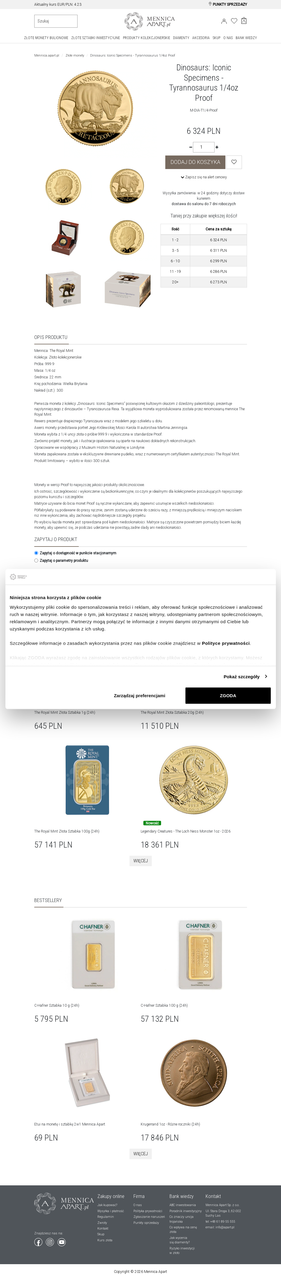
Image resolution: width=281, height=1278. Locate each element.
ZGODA (228, 695)
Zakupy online (110, 1196)
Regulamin (105, 1217)
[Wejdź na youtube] (61, 1241)
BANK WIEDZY (246, 38)
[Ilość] (204, 147)
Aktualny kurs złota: (50, 4)
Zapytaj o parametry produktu (61, 561)
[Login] (224, 20)
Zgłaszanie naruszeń (149, 1217)
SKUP (216, 38)
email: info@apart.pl (220, 1227)
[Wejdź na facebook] (38, 1241)
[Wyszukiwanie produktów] (56, 21)
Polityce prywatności (226, 642)
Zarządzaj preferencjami (139, 695)
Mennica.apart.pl (46, 55)
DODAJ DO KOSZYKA (195, 162)
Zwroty (102, 1223)
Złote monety (75, 55)
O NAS (228, 38)
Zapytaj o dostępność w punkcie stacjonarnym (75, 553)
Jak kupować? (107, 1205)
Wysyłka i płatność (110, 1211)
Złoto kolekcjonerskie (65, 357)
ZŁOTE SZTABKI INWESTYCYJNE (95, 38)
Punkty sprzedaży (146, 1223)
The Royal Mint (61, 351)
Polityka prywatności (147, 1211)
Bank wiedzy (182, 1196)
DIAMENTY (181, 38)
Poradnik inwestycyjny (186, 1211)
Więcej (140, 860)
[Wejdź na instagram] (50, 1241)
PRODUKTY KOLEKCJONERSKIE (146, 38)
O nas (137, 1205)
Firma (139, 1196)
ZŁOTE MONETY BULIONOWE (46, 38)
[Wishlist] (234, 162)
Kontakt (102, 1228)
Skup (100, 1234)
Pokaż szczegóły (242, 676)
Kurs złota (104, 1240)
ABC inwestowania (183, 1205)
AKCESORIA (201, 38)
